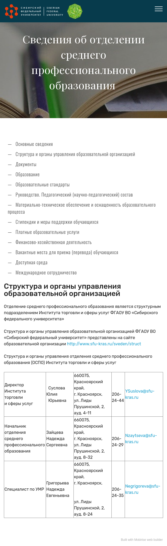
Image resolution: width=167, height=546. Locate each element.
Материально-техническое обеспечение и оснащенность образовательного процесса (82, 208)
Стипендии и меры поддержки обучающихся (57, 221)
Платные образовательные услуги (47, 231)
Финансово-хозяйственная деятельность (54, 242)
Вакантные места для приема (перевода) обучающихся (67, 252)
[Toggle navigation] (159, 8)
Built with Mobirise (133, 540)
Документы (26, 164)
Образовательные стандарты (43, 184)
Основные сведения (34, 143)
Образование (28, 174)
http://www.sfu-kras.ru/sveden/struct (104, 343)
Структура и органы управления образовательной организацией (75, 154)
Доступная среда (32, 262)
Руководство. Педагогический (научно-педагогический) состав (74, 194)
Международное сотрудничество (46, 272)
